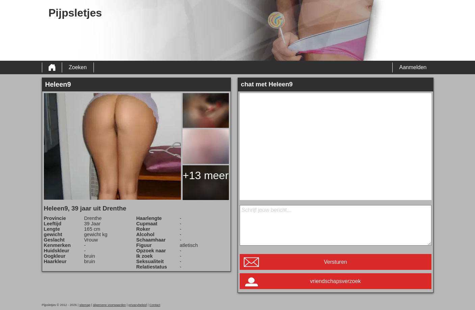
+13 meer (206, 175)
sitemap (84, 305)
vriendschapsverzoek (335, 281)
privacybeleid (137, 305)
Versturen (335, 262)
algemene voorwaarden (109, 305)
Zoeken (78, 67)
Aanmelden (413, 67)
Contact (154, 305)
